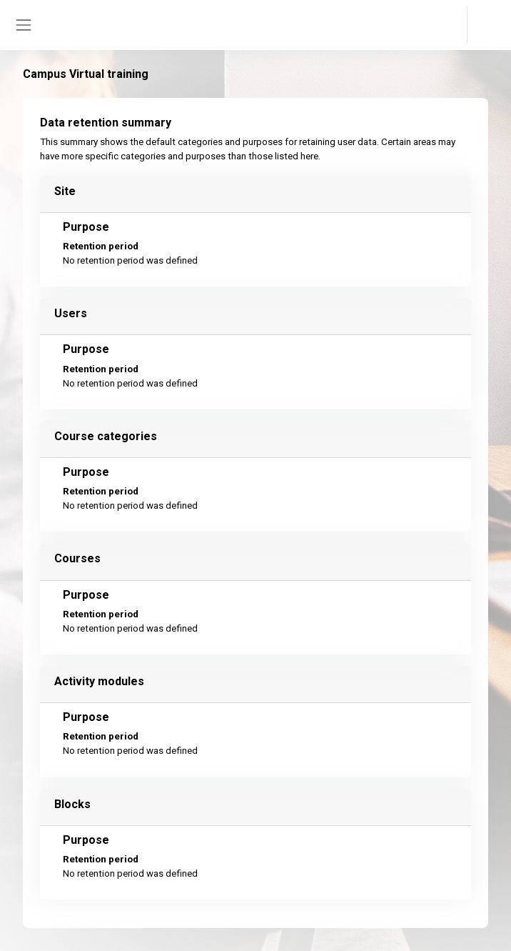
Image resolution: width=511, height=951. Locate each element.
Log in (488, 25)
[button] (443, 25)
